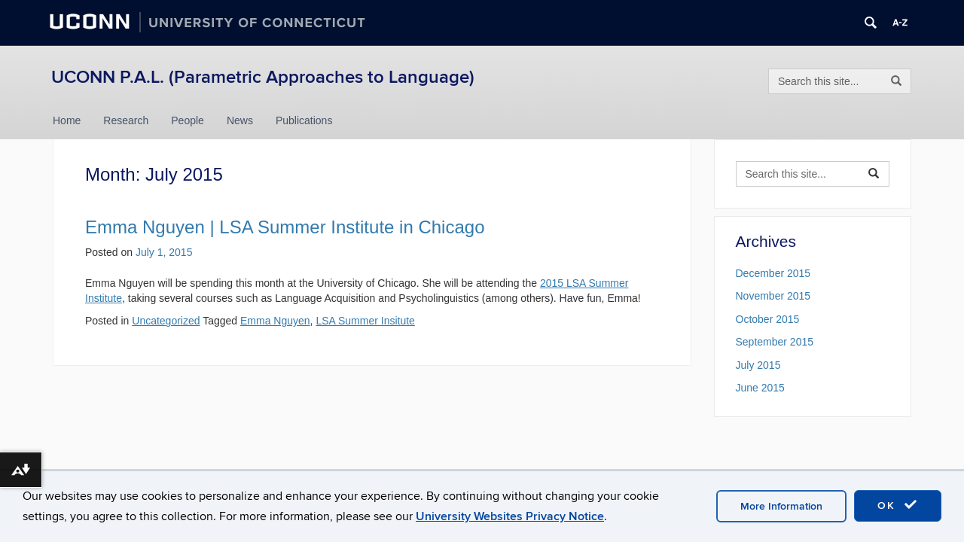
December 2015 (773, 273)
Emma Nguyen (275, 321)
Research (125, 120)
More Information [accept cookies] (781, 506)
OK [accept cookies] (897, 505)
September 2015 (775, 342)
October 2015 (768, 319)
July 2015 (758, 365)
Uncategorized (166, 321)
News (240, 120)
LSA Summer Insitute (365, 321)
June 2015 (760, 388)
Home (67, 120)
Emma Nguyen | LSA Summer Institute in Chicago (284, 227)
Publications (304, 120)
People (187, 120)
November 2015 (773, 296)
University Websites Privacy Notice (510, 516)
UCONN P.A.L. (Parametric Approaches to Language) (262, 77)
